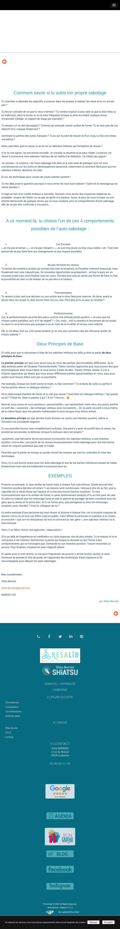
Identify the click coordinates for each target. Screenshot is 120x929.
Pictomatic (48, 904)
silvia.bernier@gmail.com (15, 588)
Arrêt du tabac (12, 714)
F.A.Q (8, 731)
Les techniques (13, 710)
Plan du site (11, 726)
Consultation (12, 705)
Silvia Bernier (12, 701)
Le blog (9, 735)
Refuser (93, 922)
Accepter (108, 922)
